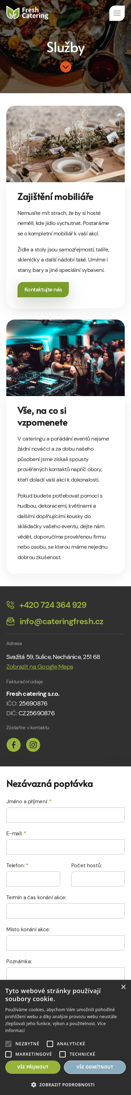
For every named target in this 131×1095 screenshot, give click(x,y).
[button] (65, 1084)
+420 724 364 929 (46, 605)
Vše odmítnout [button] (95, 1067)
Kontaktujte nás (43, 289)
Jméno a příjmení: (29, 801)
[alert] (65, 1037)
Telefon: (17, 865)
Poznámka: (19, 961)
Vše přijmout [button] (33, 1067)
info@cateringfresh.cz (54, 621)
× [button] (123, 987)
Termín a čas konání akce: (36, 897)
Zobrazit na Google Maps (39, 666)
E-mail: (16, 833)
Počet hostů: (86, 865)
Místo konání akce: (28, 929)
